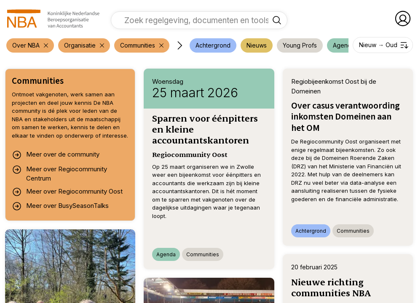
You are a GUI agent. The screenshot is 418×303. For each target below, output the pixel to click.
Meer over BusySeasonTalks (60, 206)
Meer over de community (55, 155)
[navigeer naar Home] (53, 18)
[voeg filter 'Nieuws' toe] (257, 45)
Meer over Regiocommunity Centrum (59, 174)
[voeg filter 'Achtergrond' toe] (213, 45)
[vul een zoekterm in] (192, 20)
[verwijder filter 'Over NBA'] (30, 45)
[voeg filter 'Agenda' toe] (344, 45)
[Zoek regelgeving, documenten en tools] (277, 20)
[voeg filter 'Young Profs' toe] (300, 45)
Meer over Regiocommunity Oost (67, 192)
